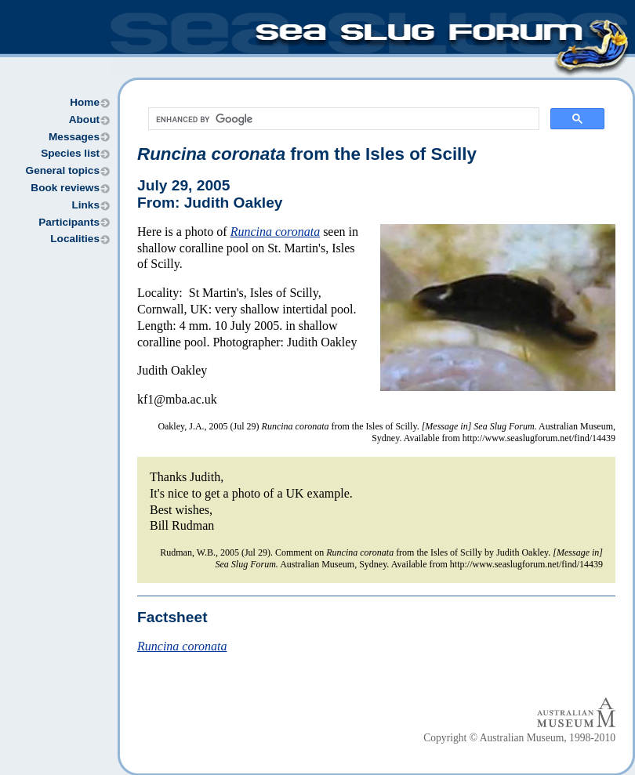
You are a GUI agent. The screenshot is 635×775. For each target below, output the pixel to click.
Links (85, 205)
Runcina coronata (275, 231)
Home (85, 102)
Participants (69, 222)
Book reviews (65, 188)
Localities (75, 238)
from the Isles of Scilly (307, 154)
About (84, 119)
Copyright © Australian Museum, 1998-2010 (519, 738)
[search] (342, 119)
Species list (70, 153)
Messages (74, 137)
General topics (63, 170)
